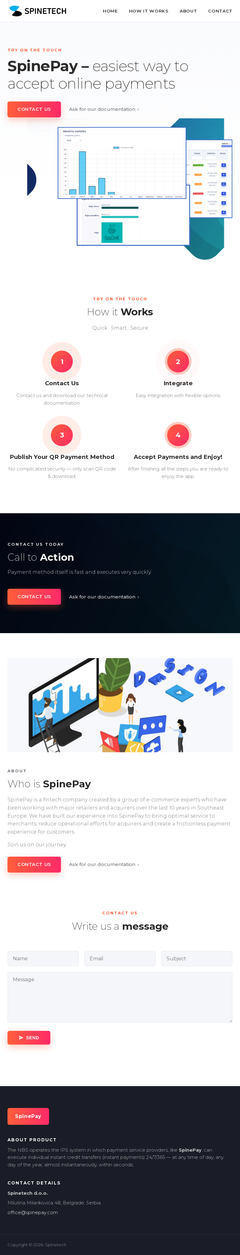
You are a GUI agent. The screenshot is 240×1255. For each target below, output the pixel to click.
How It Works (148, 10)
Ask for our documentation (104, 109)
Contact (220, 10)
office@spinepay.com (33, 1212)
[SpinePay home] (38, 10)
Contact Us (34, 109)
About (188, 10)
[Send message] (29, 1038)
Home (110, 10)
